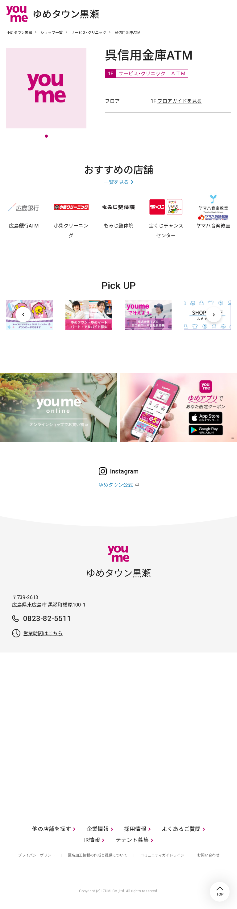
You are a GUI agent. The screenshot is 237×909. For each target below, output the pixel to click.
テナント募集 (132, 840)
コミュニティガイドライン (162, 855)
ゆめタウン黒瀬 (19, 33)
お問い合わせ (208, 855)
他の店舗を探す (51, 829)
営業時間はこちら (43, 633)
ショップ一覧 (51, 33)
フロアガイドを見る (179, 101)
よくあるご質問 (181, 829)
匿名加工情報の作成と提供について (97, 855)
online (207, 13)
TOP (220, 892)
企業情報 (97, 829)
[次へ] (214, 314)
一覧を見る (116, 182)
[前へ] (23, 314)
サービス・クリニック (88, 33)
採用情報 (135, 829)
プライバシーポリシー (36, 855)
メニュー (226, 13)
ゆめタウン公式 (115, 485)
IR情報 (92, 840)
